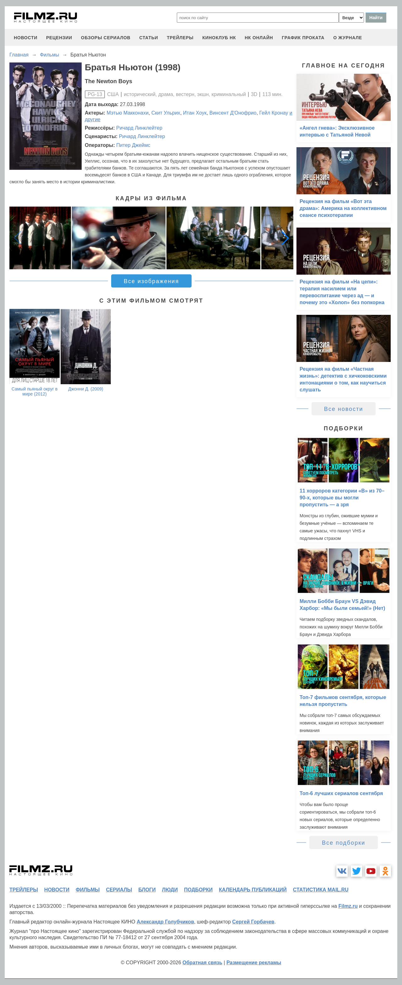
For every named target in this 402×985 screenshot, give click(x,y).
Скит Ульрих (165, 113)
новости (25, 37)
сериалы (119, 889)
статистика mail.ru (321, 889)
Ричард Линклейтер (139, 128)
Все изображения (151, 281)
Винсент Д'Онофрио (233, 113)
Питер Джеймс (133, 145)
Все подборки (343, 843)
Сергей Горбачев (253, 921)
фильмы (88, 889)
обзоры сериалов (106, 37)
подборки (198, 889)
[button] (285, 238)
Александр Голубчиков (165, 921)
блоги (146, 889)
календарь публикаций (253, 889)
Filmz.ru (347, 906)
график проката (303, 37)
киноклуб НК (219, 37)
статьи (148, 37)
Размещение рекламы (253, 962)
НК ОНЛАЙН (259, 37)
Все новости (343, 409)
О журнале (347, 37)
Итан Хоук (195, 113)
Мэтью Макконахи (128, 113)
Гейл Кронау (273, 113)
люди (170, 889)
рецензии (59, 37)
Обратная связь (202, 962)
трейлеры (180, 37)
